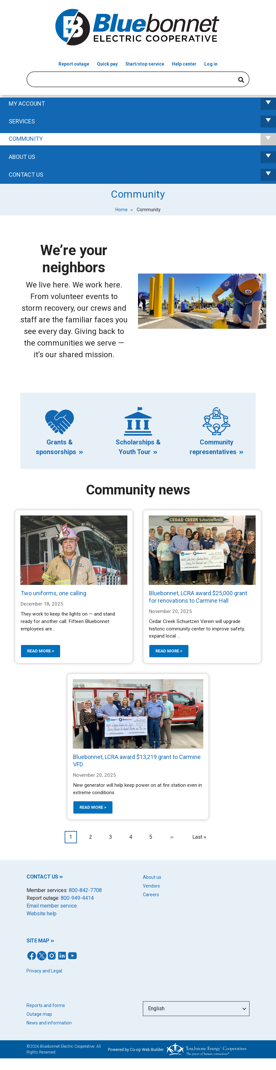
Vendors (151, 885)
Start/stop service (144, 64)
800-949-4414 (77, 898)
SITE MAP (38, 941)
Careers (151, 894)
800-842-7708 (85, 890)
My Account (142, 104)
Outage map (39, 1014)
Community (142, 139)
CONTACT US (42, 877)
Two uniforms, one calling (53, 593)
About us (152, 877)
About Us (142, 157)
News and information (49, 1022)
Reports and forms (46, 1005)
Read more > (40, 651)
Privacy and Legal (44, 970)
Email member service (52, 906)
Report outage (73, 64)
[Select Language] (196, 1008)
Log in (211, 64)
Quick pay (107, 64)
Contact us (142, 175)
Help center (184, 64)
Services (142, 122)
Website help (42, 913)
